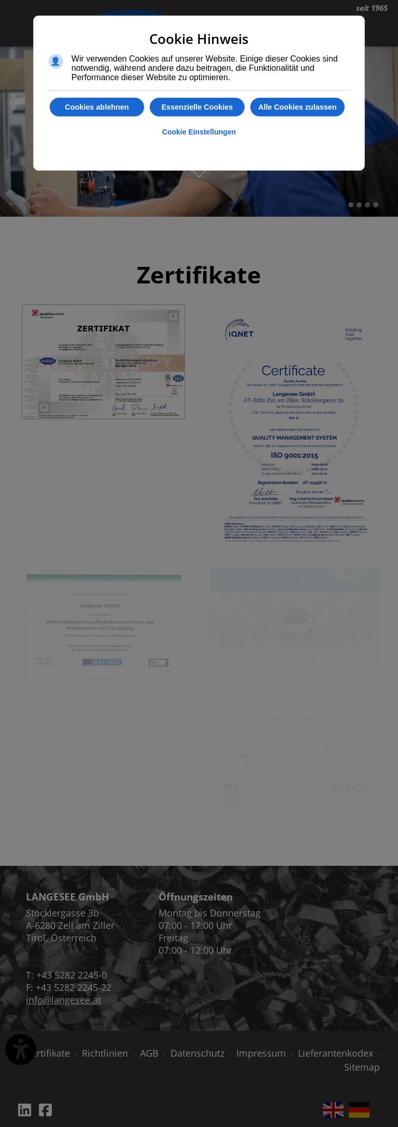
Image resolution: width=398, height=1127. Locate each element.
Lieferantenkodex (335, 1053)
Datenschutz (197, 1053)
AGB (149, 1053)
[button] (350, 204)
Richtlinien (105, 1053)
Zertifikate (48, 1053)
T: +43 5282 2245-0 (66, 975)
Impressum (261, 1053)
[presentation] (12, 204)
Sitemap (362, 1067)
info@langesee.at (63, 1000)
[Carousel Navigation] (199, 204)
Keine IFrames (331, 959)
